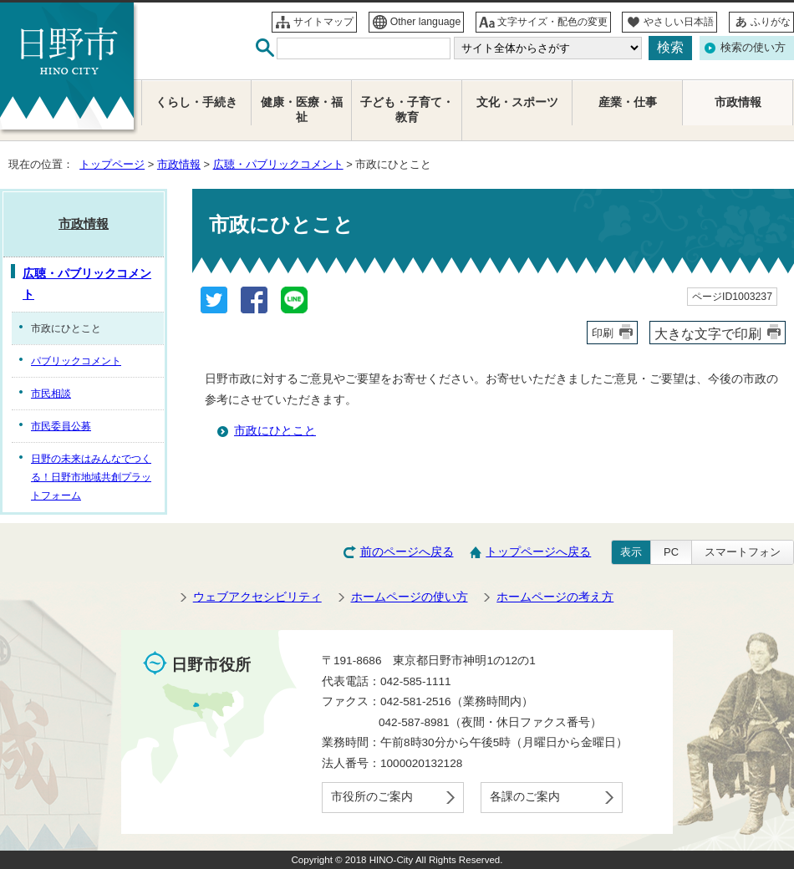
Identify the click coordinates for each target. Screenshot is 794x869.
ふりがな (771, 22)
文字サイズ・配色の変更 (552, 22)
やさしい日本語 (679, 22)
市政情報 (179, 164)
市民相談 (51, 393)
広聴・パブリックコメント (278, 164)
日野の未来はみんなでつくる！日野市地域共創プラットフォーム (91, 477)
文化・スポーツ (517, 102)
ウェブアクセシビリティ (257, 597)
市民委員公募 (61, 426)
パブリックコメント (76, 361)
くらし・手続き (196, 102)
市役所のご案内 (372, 796)
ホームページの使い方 (409, 597)
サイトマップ (323, 22)
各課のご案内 (525, 796)
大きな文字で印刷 (707, 333)
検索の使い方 (753, 47)
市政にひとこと (275, 430)
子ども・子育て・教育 (407, 110)
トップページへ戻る (538, 552)
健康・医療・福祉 (302, 110)
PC (671, 552)
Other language (425, 22)
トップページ (112, 164)
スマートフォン (743, 552)
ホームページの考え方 (554, 597)
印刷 (602, 333)
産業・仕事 (627, 102)
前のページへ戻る (407, 552)
